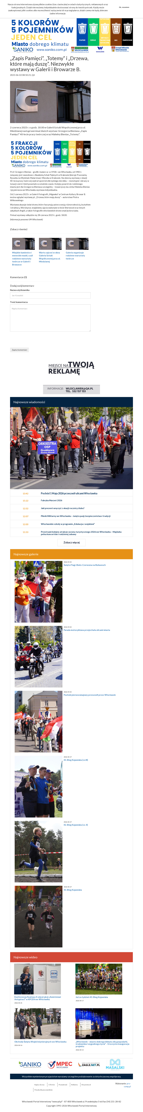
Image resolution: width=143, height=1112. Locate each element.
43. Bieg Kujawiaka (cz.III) (76, 760)
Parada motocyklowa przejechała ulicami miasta (87, 630)
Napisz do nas (39, 1085)
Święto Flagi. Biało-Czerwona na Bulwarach (85, 565)
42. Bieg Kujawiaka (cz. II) (76, 825)
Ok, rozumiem (124, 7)
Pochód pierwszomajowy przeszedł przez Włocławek (90, 695)
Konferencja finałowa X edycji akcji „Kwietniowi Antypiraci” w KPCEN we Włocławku (37, 998)
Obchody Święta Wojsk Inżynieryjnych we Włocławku (40, 1041)
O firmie (51, 1085)
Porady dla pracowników (43, 1090)
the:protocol (86, 1085)
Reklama (74, 1085)
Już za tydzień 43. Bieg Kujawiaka (92, 997)
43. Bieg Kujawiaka (73, 890)
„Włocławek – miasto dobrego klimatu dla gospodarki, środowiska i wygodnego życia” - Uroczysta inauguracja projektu (102, 1044)
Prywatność (63, 1085)
